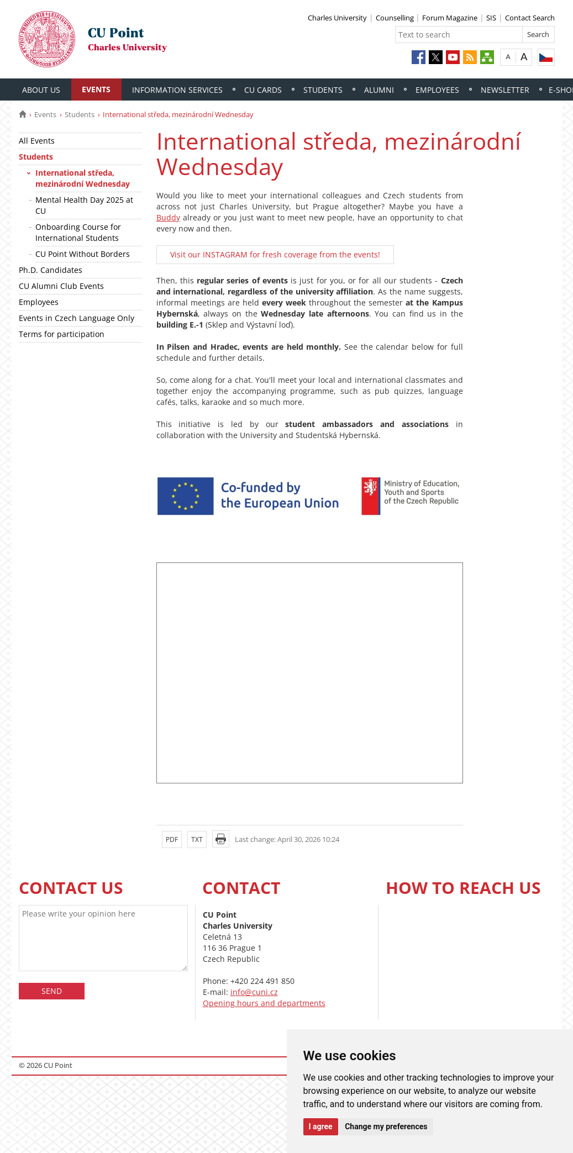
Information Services (177, 90)
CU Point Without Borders (82, 254)
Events (96, 89)
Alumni (379, 90)
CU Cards (263, 90)
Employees (437, 90)
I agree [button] (321, 1126)
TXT (197, 839)
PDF (172, 839)
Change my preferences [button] (386, 1126)
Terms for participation (61, 334)
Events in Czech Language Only (76, 318)
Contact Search (530, 18)
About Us (41, 90)
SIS (491, 18)
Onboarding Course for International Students (78, 232)
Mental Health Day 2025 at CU (84, 205)
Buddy (168, 217)
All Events (37, 140)
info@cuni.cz (254, 992)
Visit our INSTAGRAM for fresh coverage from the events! (275, 254)
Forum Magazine (449, 18)
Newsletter (505, 90)
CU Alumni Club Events (61, 286)
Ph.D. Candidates (50, 270)
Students (323, 90)
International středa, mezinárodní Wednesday (82, 178)
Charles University (337, 18)
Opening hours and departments (264, 1003)
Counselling (396, 18)
